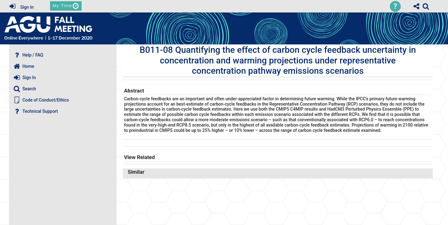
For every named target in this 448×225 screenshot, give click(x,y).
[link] (425, 6)
